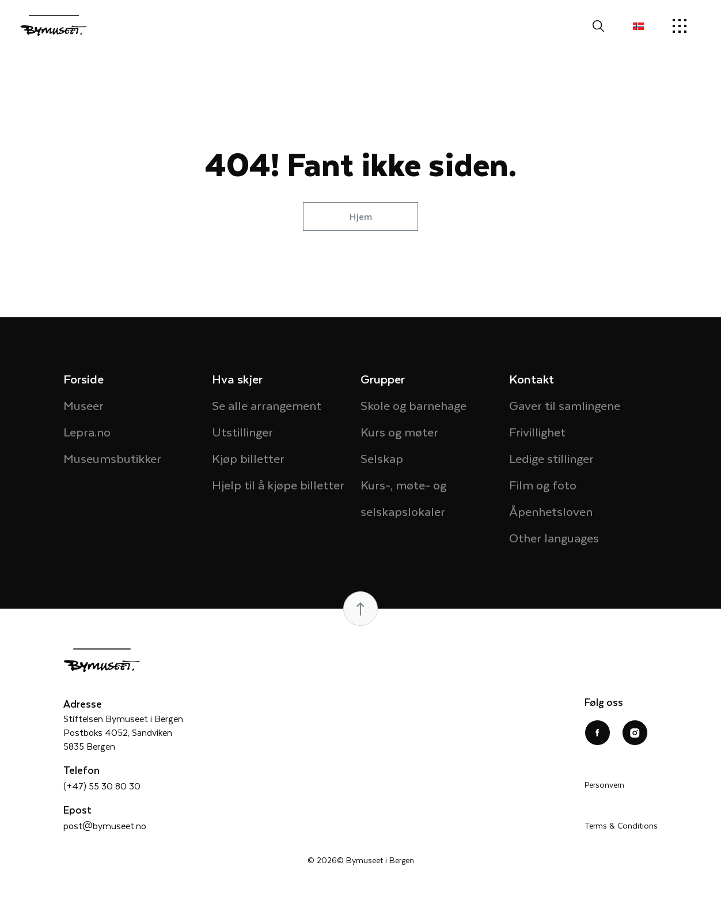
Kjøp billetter (248, 458)
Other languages (554, 537)
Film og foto (542, 484)
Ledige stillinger (551, 458)
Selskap (381, 458)
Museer (83, 405)
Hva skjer (237, 378)
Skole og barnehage (413, 405)
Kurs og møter (399, 431)
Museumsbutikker (112, 458)
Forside (83, 378)
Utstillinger (242, 431)
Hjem (361, 216)
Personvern (604, 784)
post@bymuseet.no (104, 825)
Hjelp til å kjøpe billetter (278, 484)
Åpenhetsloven (551, 511)
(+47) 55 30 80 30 (102, 785)
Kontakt (531, 378)
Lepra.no (87, 431)
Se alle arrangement (266, 405)
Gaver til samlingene (564, 405)
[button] (638, 25)
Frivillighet (537, 431)
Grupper (382, 378)
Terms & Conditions (621, 825)
